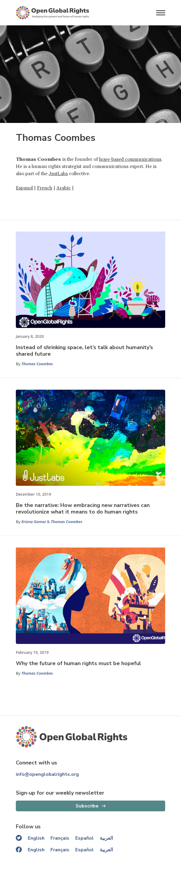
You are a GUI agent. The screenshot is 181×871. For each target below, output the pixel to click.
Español (84, 838)
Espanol (24, 188)
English (36, 838)
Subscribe (87, 806)
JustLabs (58, 174)
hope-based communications (130, 159)
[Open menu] (160, 12)
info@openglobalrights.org (47, 774)
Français (59, 838)
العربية (106, 838)
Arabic (63, 188)
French (44, 188)
